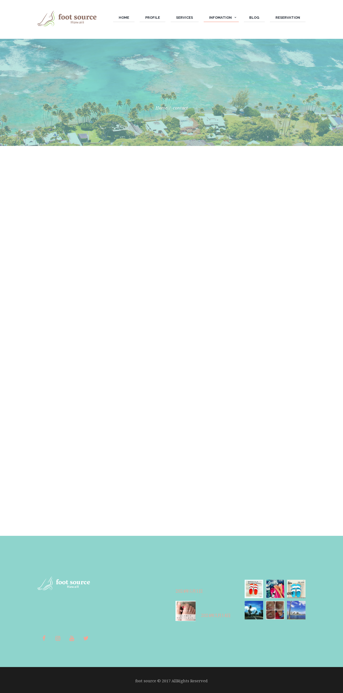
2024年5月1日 (189, 591)
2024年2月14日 (216, 615)
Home (161, 107)
